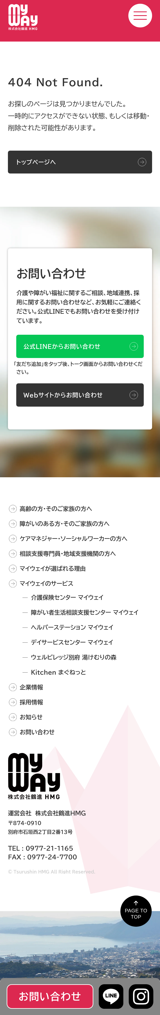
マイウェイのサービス (46, 583)
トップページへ (36, 162)
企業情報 (31, 687)
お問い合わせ (37, 732)
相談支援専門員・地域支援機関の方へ (68, 553)
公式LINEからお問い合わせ (61, 351)
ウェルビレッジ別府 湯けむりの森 (73, 657)
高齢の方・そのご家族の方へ (56, 509)
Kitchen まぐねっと (58, 672)
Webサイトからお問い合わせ (63, 399)
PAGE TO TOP (136, 914)
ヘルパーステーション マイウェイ (72, 627)
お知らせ (31, 717)
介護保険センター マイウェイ (67, 597)
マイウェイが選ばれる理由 (53, 568)
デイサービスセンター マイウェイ (72, 642)
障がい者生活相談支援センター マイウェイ (84, 612)
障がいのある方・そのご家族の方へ (64, 524)
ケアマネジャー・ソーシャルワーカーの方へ (73, 538)
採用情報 (31, 702)
